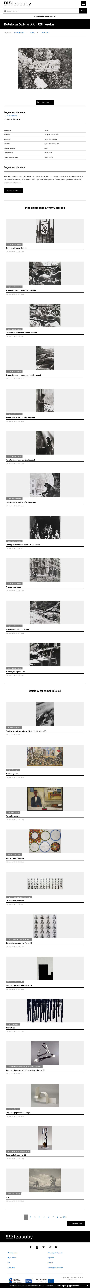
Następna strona (75, 1223)
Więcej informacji (13, 190)
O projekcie (11, 1268)
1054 (64, 1217)
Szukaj (83, 11)
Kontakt (50, 1263)
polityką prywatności (71, 1285)
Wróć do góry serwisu (55, 1268)
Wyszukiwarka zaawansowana (44, 16)
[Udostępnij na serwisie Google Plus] (14, 119)
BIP (9, 1263)
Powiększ (46, 102)
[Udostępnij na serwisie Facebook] (19, 119)
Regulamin (51, 1258)
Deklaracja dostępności (55, 1253)
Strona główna (19, 33)
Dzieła (32, 33)
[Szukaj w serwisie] (41, 10)
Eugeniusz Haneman (15, 112)
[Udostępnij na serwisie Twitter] (17, 119)
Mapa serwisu (12, 1258)
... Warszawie (45, 33)
